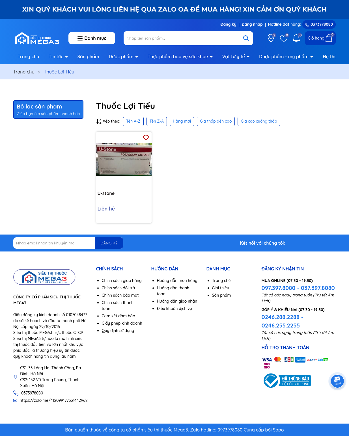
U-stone (106, 193)
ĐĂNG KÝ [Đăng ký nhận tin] (108, 243)
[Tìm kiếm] (246, 38)
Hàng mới (182, 121)
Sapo (278, 430)
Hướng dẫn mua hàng (177, 280)
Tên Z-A (157, 121)
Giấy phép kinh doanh (122, 323)
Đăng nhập (252, 24)
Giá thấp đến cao (216, 121)
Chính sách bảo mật (120, 295)
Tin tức (56, 56)
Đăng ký (228, 24)
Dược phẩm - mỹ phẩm (284, 56)
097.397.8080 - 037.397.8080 (298, 287)
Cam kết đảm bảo (118, 315)
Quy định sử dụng (118, 330)
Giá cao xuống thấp (259, 121)
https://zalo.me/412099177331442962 (54, 400)
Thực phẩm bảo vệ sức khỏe (178, 56)
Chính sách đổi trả (118, 287)
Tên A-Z (133, 121)
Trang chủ (28, 56)
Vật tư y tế (234, 56)
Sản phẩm (88, 56)
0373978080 (319, 24)
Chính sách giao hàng (122, 280)
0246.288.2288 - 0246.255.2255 (282, 321)
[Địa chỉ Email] (68, 243)
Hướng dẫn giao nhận (177, 301)
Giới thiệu (220, 287)
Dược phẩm (122, 56)
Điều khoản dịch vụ (174, 308)
